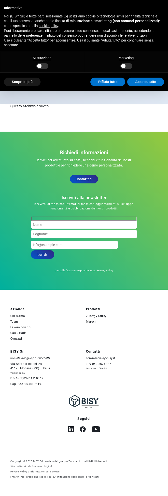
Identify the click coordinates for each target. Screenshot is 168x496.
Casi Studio (18, 333)
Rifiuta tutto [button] (108, 82)
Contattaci (84, 179)
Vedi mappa (17, 373)
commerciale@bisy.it (100, 358)
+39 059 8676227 (98, 364)
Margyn (91, 321)
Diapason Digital (42, 466)
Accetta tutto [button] (145, 82)
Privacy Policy (105, 270)
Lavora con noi (20, 327)
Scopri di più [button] (22, 82)
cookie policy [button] (48, 26)
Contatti (16, 338)
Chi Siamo (17, 316)
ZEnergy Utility (96, 316)
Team (14, 321)
